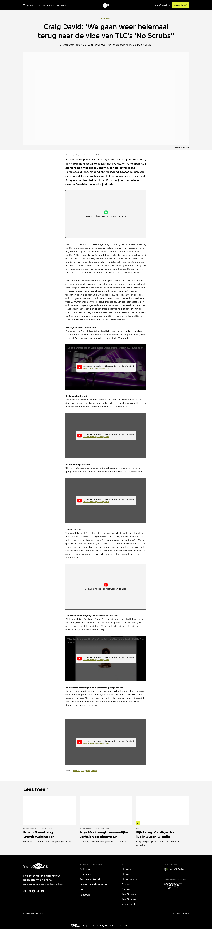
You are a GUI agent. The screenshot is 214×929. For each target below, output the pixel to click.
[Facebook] (33, 891)
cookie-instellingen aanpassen (97, 215)
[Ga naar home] (106, 5)
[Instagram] (29, 891)
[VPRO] (173, 886)
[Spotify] (25, 891)
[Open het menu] (28, 5)
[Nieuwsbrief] (180, 5)
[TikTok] (38, 891)
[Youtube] (42, 891)
